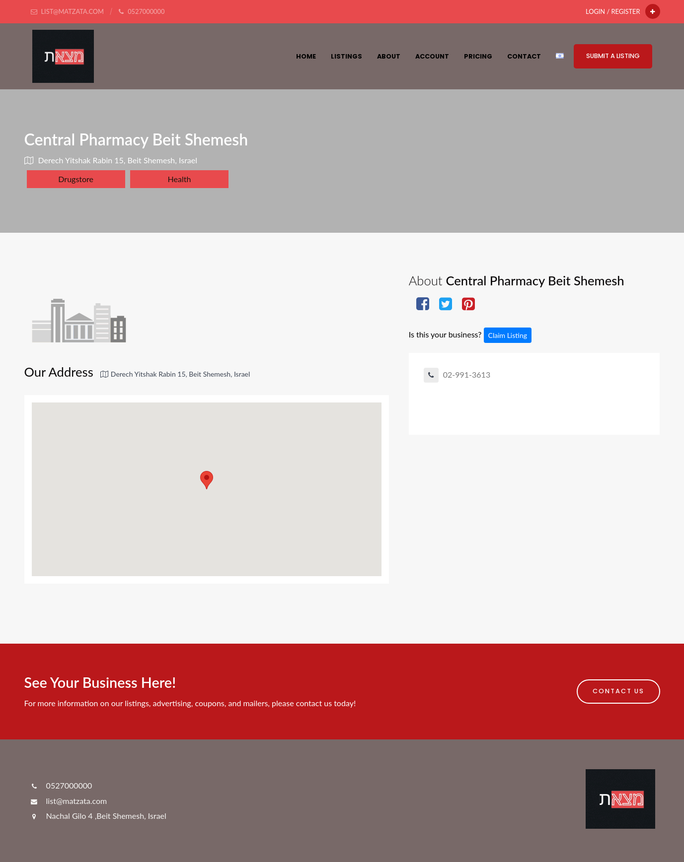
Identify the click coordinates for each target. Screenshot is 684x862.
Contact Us (618, 691)
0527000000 (60, 785)
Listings (346, 56)
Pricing (478, 56)
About (388, 56)
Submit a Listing (613, 56)
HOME (306, 56)
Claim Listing (507, 335)
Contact (524, 56)
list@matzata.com (68, 800)
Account (432, 56)
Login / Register (613, 11)
